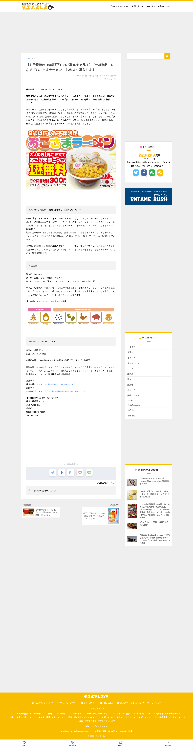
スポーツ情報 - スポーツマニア (22, 719)
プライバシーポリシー (68, 705)
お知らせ (131, 417)
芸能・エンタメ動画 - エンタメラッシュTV (97, 722)
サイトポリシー (90, 705)
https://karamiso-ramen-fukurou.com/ (68, 391)
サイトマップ (155, 705)
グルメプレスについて (119, 6)
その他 (130, 411)
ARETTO (133, 402)
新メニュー (132, 380)
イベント (131, 358)
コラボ (130, 369)
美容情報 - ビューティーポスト (169, 715)
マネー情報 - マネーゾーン (52, 719)
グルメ (113, 483)
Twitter (136, 177)
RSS (160, 177)
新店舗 (130, 386)
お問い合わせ (137, 6)
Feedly (152, 177)
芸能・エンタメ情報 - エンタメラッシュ (65, 715)
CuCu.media (134, 406)
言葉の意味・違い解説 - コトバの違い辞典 (114, 733)
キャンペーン (133, 363)
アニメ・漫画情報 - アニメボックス (28, 715)
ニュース (131, 391)
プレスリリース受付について (158, 6)
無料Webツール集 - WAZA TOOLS (76, 733)
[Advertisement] (96, 31)
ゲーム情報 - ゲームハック (98, 715)
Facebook (144, 177)
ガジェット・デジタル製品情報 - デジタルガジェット (163, 719)
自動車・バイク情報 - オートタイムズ (119, 719)
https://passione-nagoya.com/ (61, 384)
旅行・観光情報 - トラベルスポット (83, 719)
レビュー (131, 347)
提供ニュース (133, 397)
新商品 (130, 374)
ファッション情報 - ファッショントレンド (132, 715)
